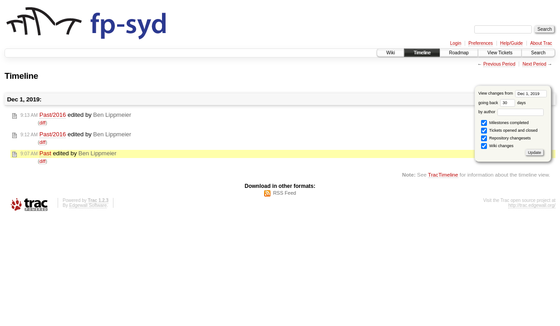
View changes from (512, 93)
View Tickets (499, 52)
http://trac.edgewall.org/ (531, 205)
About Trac (541, 43)
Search (538, 52)
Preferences (480, 43)
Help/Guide (511, 43)
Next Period (534, 64)
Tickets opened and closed (509, 131)
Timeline (421, 52)
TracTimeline (443, 174)
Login (455, 43)
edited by (75, 115)
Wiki (390, 52)
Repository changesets (506, 138)
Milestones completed (505, 123)
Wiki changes (497, 146)
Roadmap (459, 52)
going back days (502, 103)
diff (42, 122)
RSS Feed (284, 193)
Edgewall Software (88, 205)
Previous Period (499, 64)
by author (511, 112)
